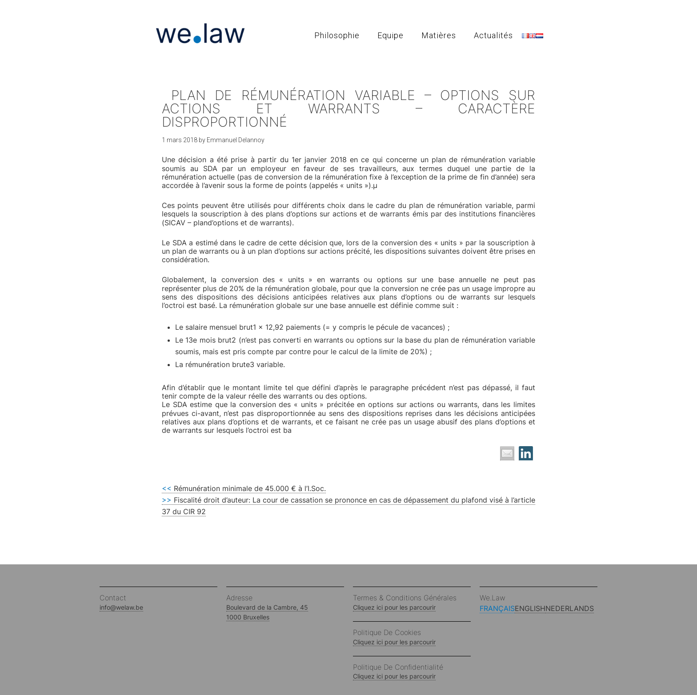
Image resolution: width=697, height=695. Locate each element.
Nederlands (569, 608)
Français (497, 608)
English (530, 608)
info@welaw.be (121, 607)
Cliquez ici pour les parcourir (394, 607)
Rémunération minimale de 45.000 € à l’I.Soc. (244, 488)
